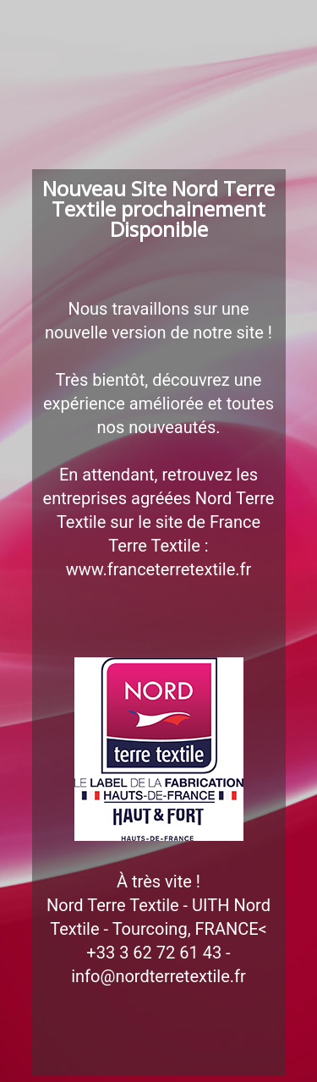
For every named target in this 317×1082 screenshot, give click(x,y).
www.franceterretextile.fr (159, 569)
